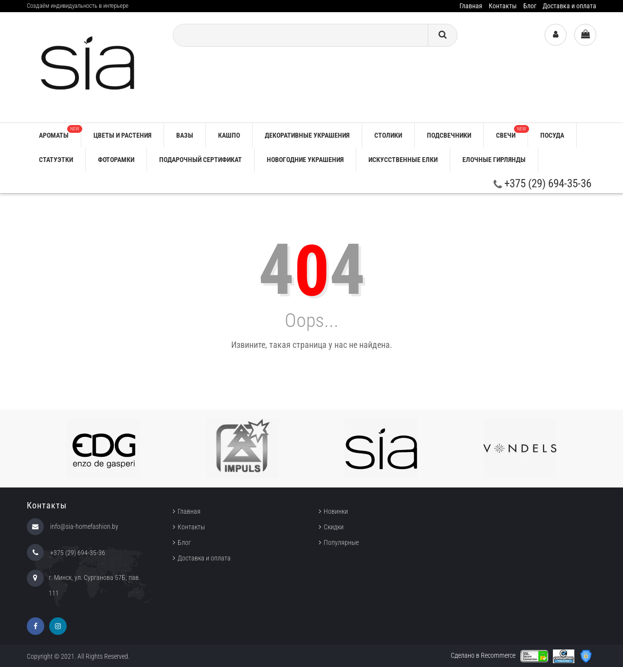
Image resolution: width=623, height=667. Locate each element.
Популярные (341, 542)
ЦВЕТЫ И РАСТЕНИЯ (122, 135)
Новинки (336, 511)
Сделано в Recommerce (483, 655)
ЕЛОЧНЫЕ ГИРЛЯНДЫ (494, 159)
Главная (470, 6)
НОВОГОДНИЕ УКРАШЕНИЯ (305, 159)
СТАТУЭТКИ (56, 159)
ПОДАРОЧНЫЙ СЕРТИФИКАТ (200, 159)
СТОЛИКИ (388, 135)
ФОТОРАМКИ (116, 159)
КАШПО (229, 135)
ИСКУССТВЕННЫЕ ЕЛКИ (403, 159)
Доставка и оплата (569, 6)
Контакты (503, 6)
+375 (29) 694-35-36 (542, 183)
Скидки (334, 527)
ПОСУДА (552, 135)
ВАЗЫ (184, 135)
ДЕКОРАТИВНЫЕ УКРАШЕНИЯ (307, 135)
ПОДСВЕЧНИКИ (449, 135)
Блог (529, 6)
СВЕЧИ (512, 132)
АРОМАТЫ (60, 132)
